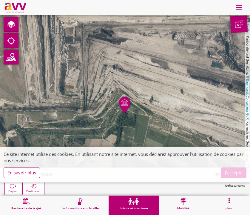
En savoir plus (21, 173)
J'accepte (234, 173)
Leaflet (247, 28)
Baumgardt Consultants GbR (247, 99)
